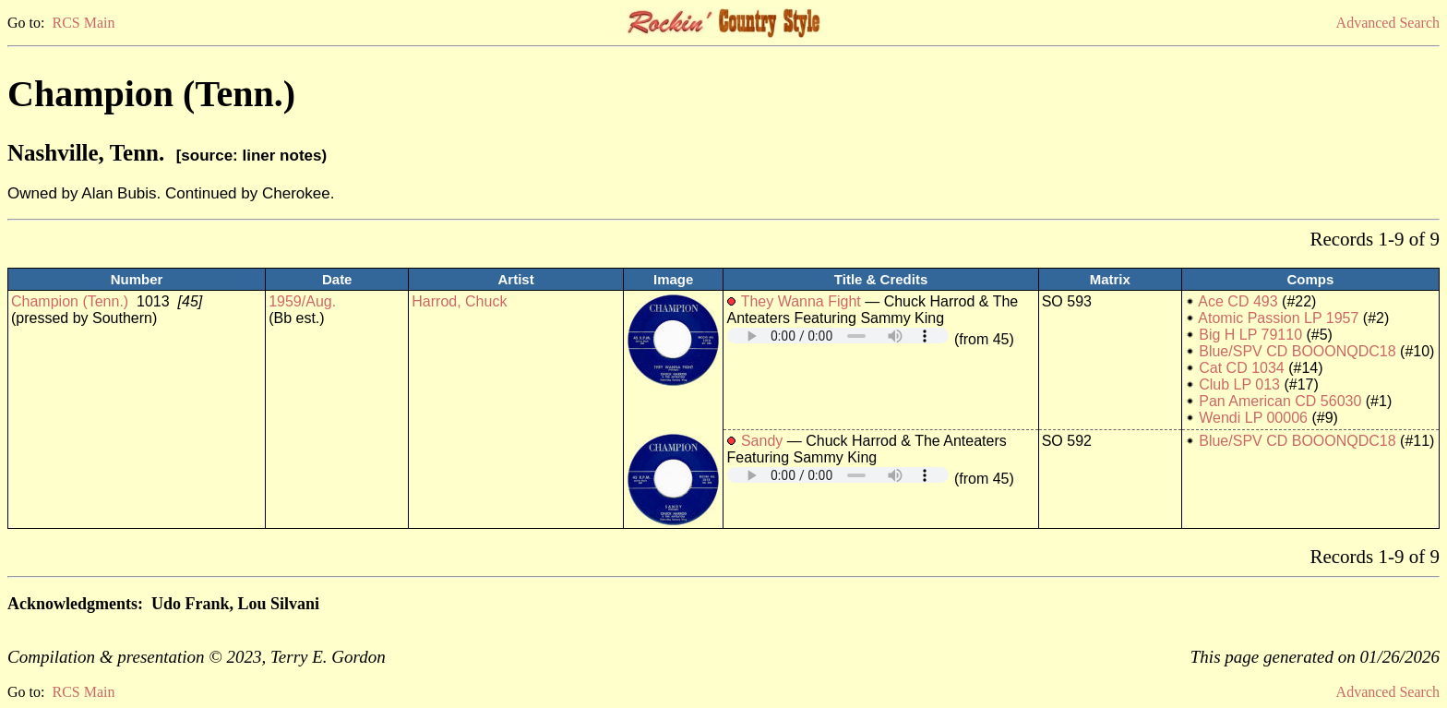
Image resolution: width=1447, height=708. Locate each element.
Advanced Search (1388, 22)
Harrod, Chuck (459, 301)
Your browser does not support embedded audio (838, 335)
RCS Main (83, 22)
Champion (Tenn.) (69, 301)
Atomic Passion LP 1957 (1278, 318)
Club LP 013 (1239, 384)
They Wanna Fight (801, 301)
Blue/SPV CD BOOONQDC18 (1297, 351)
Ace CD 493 (1237, 301)
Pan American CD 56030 (1280, 401)
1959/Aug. (302, 301)
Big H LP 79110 (1250, 334)
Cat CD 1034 (1242, 368)
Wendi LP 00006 (1253, 418)
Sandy (762, 441)
